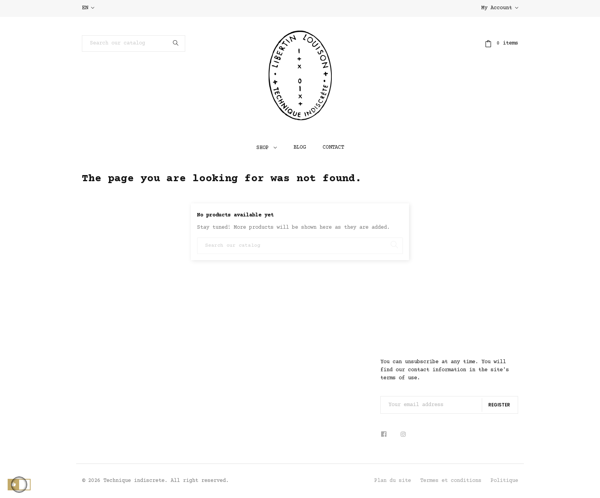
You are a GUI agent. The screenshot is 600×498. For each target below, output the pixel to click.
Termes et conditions (450, 481)
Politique (504, 481)
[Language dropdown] (88, 8)
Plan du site (392, 481)
